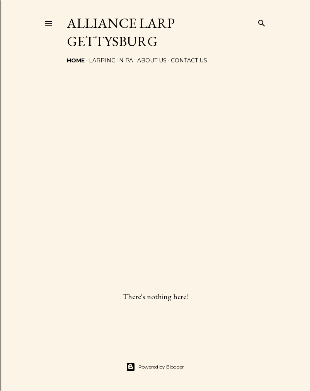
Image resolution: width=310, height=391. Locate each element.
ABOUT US (152, 60)
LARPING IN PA (111, 60)
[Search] (261, 21)
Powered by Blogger (155, 367)
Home (76, 60)
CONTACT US (189, 60)
